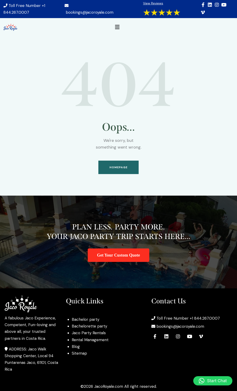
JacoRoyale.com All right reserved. (125, 386)
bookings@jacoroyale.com (89, 12)
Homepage (118, 167)
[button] (117, 27)
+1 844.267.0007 (205, 318)
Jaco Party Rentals (89, 332)
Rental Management (90, 339)
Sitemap (79, 353)
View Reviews (153, 3)
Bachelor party (85, 319)
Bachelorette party (89, 326)
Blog (76, 346)
